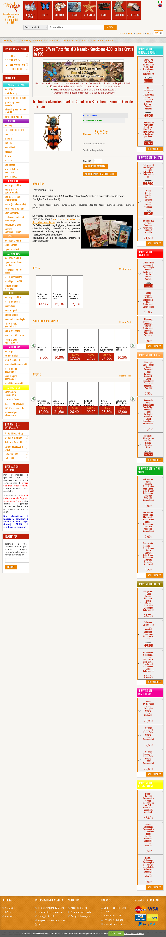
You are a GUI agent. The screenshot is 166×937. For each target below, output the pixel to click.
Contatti (140, 33)
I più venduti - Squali (149, 355)
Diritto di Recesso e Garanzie (115, 909)
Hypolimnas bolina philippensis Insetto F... (121, 349)
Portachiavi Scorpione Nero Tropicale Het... (58, 296)
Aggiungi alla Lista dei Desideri (100, 174)
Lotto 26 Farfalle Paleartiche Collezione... (90, 403)
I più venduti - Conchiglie (146, 253)
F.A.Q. (8, 912)
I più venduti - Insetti (150, 157)
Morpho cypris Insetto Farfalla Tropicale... (106, 349)
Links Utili (9, 458)
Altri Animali (89, 8)
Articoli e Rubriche (13, 438)
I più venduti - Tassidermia (146, 692)
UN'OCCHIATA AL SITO (15, 49)
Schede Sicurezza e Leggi (14, 448)
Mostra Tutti (125, 269)
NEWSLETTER (11, 536)
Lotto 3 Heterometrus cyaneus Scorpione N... (59, 403)
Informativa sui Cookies (115, 924)
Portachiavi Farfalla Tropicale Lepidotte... (74, 296)
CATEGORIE (10, 78)
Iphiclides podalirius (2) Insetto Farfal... (43, 403)
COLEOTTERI (91, 115)
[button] (34, 345)
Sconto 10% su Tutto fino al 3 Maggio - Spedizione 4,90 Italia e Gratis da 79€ (83, 51)
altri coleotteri (22, 40)
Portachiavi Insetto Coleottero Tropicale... (42, 296)
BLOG (149, 33)
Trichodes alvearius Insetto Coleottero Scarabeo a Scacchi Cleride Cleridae (73, 40)
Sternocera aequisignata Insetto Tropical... (59, 349)
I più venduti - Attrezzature (146, 784)
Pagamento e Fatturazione (51, 912)
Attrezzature (133, 8)
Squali (74, 8)
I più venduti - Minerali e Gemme (147, 51)
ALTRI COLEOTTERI (94, 120)
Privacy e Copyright (113, 919)
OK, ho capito (116, 933)
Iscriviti (11, 567)
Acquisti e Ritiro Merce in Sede (50, 922)
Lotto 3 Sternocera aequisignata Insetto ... (75, 403)
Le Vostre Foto (11, 454)
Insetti (45, 8)
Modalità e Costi (79, 907)
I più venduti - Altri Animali (149, 470)
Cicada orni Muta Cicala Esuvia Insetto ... (89, 349)
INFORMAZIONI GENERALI (12, 468)
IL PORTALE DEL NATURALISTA (12, 426)
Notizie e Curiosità (13, 442)
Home (130, 33)
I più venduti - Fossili (149, 584)
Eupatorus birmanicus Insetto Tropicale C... (75, 349)
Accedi (122, 33)
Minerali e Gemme (30, 10)
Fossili (104, 8)
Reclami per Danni (112, 915)
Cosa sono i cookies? (134, 933)
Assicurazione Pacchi (81, 912)
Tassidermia (118, 8)
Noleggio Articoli (46, 916)
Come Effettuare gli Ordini (51, 907)
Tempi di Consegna (80, 916)
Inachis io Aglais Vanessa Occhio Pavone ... (42, 349)
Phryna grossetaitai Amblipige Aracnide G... (106, 403)
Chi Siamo (10, 907)
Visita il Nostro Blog (14, 433)
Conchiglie (59, 8)
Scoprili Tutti (154, 149)
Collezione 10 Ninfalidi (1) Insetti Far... (121, 403)
